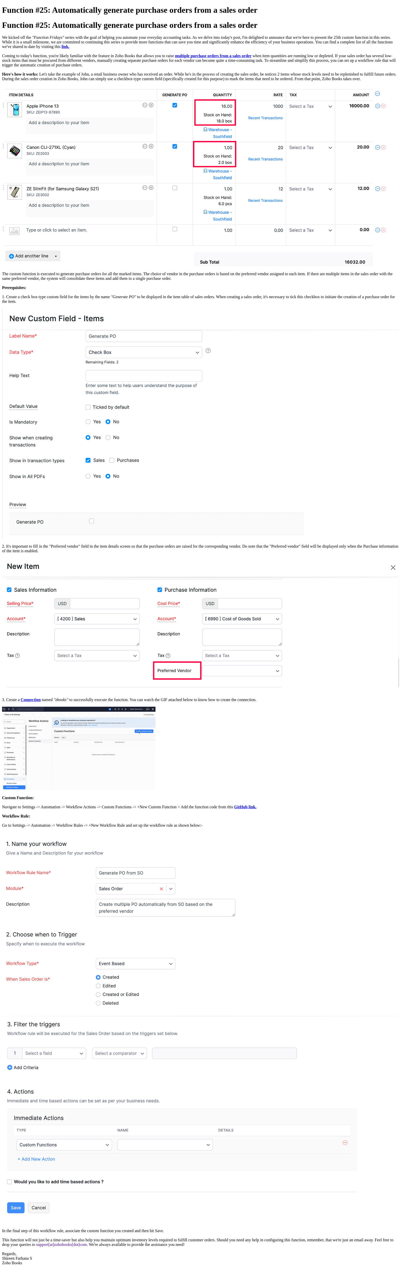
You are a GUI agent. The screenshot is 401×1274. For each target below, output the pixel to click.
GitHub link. (245, 807)
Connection (31, 700)
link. (66, 46)
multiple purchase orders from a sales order (213, 56)
